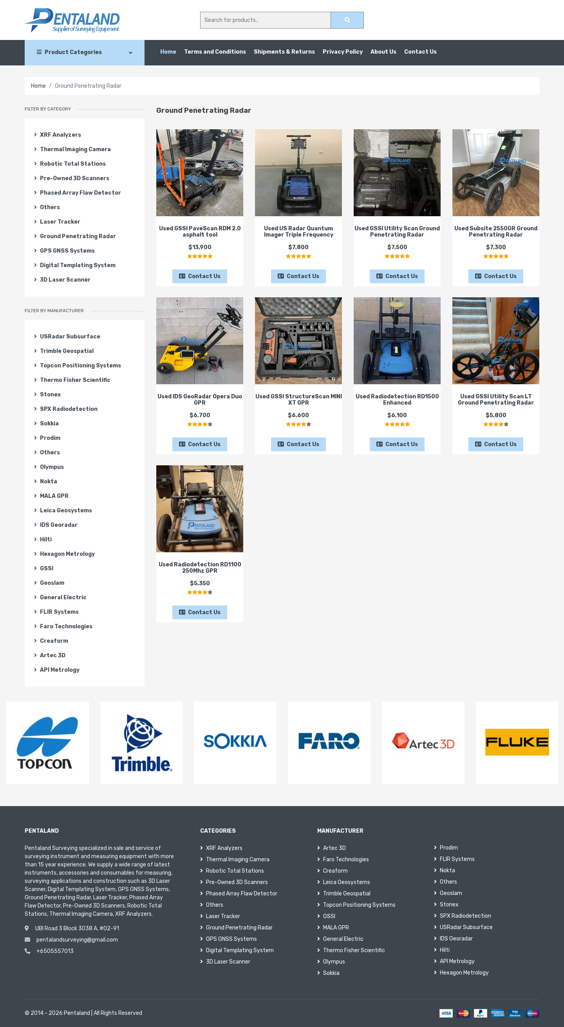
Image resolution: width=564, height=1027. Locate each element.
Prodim (47, 438)
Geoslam (49, 583)
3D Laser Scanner (62, 280)
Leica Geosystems (63, 510)
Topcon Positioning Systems (77, 365)
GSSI (43, 568)
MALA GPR (51, 496)
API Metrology (57, 670)
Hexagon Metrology (64, 554)
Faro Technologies (63, 626)
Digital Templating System (75, 265)
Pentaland (77, 1013)
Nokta (45, 481)
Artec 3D (49, 655)
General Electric (60, 597)
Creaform (51, 641)
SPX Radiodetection (66, 409)
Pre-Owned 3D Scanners (71, 178)
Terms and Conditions (215, 52)
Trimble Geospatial (64, 351)
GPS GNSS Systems (64, 251)
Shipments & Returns (284, 52)
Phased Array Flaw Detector (77, 193)
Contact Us (420, 52)
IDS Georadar (56, 525)
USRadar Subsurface (67, 336)
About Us (383, 52)
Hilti (43, 539)
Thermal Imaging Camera (72, 149)
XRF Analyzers (57, 135)
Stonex (47, 394)
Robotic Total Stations (70, 164)
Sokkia (46, 423)
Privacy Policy (343, 52)
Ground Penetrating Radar (75, 236)
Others (47, 207)
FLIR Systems (56, 612)
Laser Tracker (57, 222)
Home (168, 52)
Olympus (49, 467)
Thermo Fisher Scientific (72, 380)
